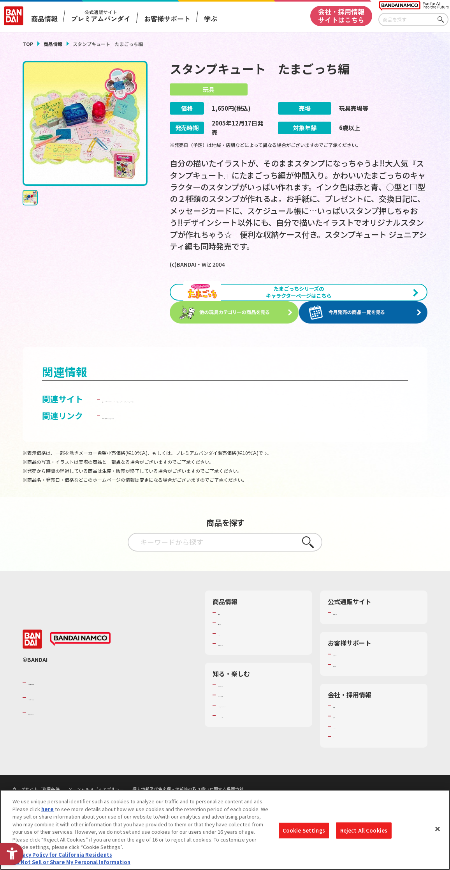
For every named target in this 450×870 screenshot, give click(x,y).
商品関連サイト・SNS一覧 (248, 673)
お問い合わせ (348, 766)
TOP (28, 44)
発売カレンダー (235, 653)
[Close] (437, 830)
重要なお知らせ (351, 694)
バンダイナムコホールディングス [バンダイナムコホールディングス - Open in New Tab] (74, 727)
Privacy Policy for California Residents (62, 856)
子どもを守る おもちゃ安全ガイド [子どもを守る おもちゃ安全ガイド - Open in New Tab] (164, 446)
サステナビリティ (353, 756)
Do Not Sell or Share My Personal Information (71, 864)
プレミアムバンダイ (356, 643)
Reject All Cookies (363, 832)
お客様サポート (167, 18)
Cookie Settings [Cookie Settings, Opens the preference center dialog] (304, 832)
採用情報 (343, 746)
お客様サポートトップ (358, 684)
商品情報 (53, 44)
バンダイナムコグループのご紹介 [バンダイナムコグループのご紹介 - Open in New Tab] (74, 712)
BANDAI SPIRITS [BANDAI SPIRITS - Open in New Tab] (52, 742)
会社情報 (343, 736)
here (47, 810)
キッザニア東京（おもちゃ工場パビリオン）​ (261, 739)
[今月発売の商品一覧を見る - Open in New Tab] (365, 330)
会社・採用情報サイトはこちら (341, 16)
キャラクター (233, 663)
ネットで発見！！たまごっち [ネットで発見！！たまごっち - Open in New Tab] (155, 416)
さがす (443, 20)
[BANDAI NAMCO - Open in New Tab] (80, 670)
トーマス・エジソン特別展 (248, 725)
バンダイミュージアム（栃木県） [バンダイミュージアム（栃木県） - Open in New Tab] (256, 753)
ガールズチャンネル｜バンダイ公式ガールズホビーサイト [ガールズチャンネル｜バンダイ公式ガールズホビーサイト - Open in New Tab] (208, 429)
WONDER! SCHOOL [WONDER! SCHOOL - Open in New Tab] (240, 715)
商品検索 (228, 643)
